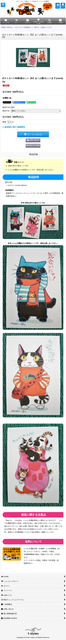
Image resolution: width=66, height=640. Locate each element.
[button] (3, 5)
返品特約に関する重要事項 (14, 127)
